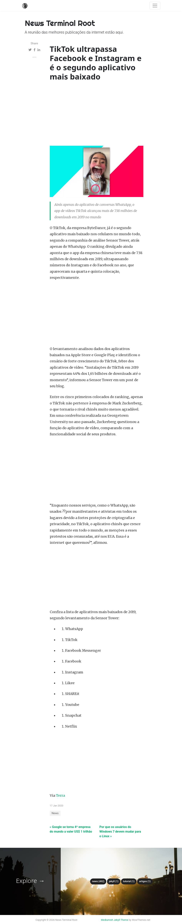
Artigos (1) (145, 881)
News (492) (98, 881)
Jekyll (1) (113, 881)
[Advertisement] (97, 114)
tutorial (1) (129, 881)
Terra (60, 795)
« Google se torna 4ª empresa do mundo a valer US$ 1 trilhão (71, 829)
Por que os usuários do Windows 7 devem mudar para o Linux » (120, 831)
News (55, 813)
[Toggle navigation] (155, 5)
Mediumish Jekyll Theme (114, 919)
